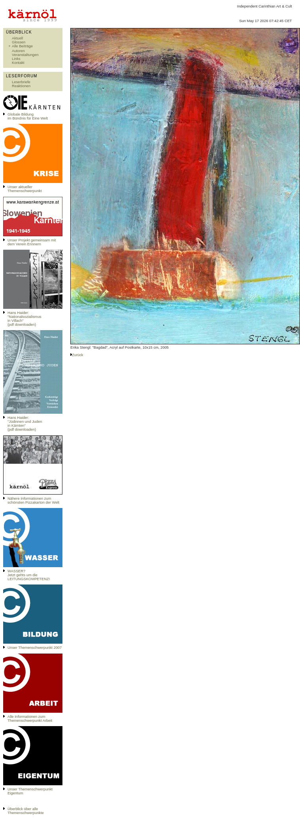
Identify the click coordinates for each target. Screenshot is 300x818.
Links (16, 59)
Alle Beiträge (22, 46)
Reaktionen (21, 86)
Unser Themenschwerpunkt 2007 (35, 648)
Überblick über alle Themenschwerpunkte (26, 811)
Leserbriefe (21, 82)
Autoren (18, 51)
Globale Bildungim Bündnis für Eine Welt (28, 116)
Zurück (77, 355)
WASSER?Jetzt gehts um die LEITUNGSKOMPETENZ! (29, 575)
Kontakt (18, 63)
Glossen (18, 42)
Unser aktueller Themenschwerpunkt (25, 189)
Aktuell (17, 38)
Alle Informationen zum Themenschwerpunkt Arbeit (30, 719)
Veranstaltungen (25, 55)
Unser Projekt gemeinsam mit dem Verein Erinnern (32, 242)
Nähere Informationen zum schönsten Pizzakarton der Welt (33, 500)
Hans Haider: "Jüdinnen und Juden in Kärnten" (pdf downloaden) (25, 423)
